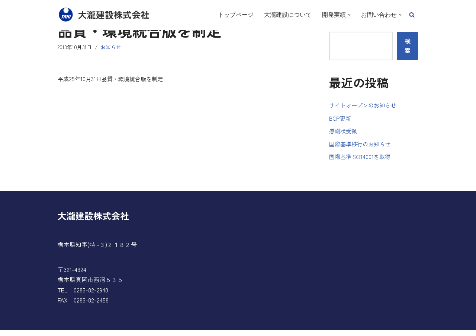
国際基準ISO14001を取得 (361, 162)
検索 (408, 46)
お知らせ (112, 47)
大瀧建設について (288, 15)
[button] (412, 15)
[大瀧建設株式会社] (103, 15)
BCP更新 (341, 120)
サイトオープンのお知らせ (365, 106)
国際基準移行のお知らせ (362, 147)
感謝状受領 (344, 134)
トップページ (236, 15)
